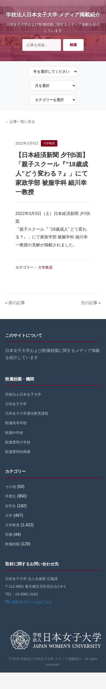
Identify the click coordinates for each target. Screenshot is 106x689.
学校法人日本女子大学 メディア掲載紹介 (53, 14)
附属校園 (12, 544)
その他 (10, 487)
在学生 (10, 506)
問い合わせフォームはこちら (28, 602)
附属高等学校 (16, 423)
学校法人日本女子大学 (23, 394)
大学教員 (45, 267)
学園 (8, 534)
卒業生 (10, 496)
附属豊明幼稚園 (17, 452)
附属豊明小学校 (17, 442)
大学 (8, 515)
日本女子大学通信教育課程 (26, 413)
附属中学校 (14, 433)
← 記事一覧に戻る (20, 122)
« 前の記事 (15, 303)
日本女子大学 (16, 404)
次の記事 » (91, 303)
